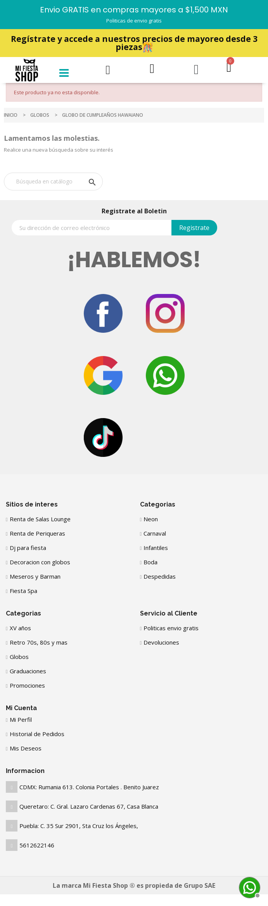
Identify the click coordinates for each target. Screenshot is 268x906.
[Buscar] (53, 181)
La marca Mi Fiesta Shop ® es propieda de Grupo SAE (134, 885)
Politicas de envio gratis (134, 20)
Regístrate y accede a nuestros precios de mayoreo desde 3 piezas (134, 42)
